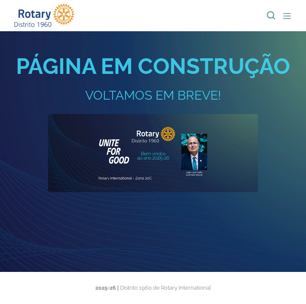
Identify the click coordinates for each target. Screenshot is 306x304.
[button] (270, 15)
